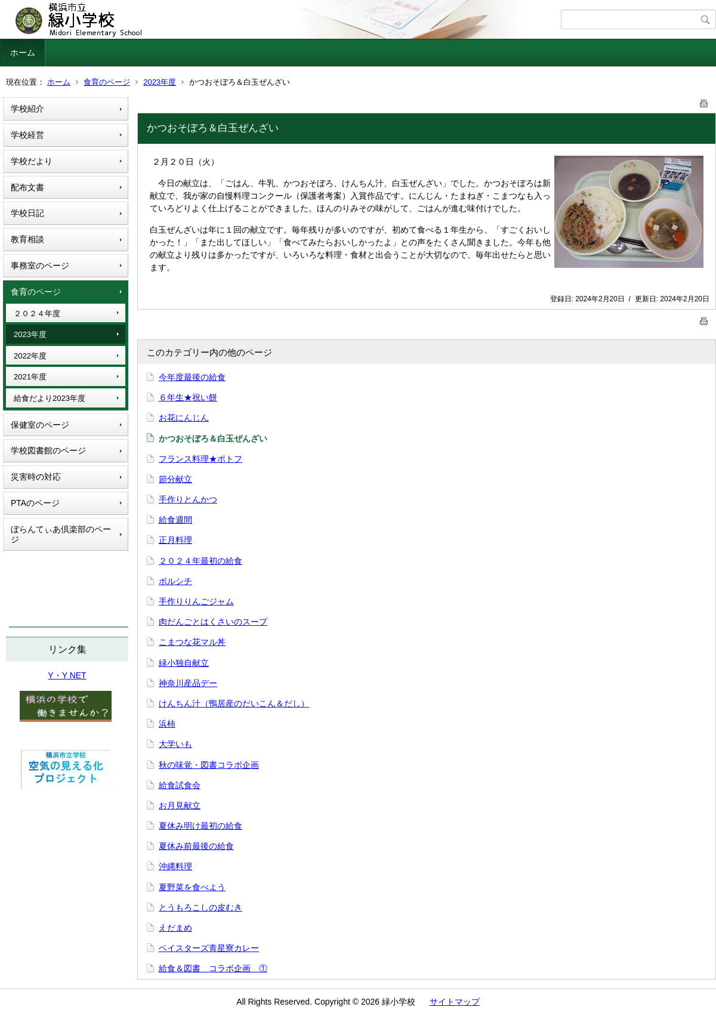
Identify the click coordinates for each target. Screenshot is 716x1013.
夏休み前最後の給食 (196, 846)
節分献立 (175, 479)
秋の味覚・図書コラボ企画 (209, 765)
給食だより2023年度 (49, 398)
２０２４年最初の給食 (200, 561)
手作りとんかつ (188, 499)
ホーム (22, 52)
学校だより (32, 161)
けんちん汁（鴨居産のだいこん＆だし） (234, 703)
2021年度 (30, 376)
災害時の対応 (36, 476)
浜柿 (167, 723)
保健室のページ (40, 425)
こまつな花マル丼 (192, 642)
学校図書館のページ (48, 450)
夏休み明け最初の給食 (200, 825)
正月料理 (175, 540)
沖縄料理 (175, 866)
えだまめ (175, 927)
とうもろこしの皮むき (200, 907)
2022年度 (30, 355)
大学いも (175, 744)
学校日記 (27, 213)
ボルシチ (175, 581)
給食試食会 (179, 785)
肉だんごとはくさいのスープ (213, 621)
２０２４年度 (37, 313)
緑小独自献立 (184, 663)
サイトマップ (455, 1001)
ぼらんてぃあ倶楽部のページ (61, 534)
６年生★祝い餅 (188, 397)
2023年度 (159, 82)
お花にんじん (184, 417)
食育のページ (107, 82)
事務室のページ (40, 265)
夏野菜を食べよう (192, 887)
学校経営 (27, 135)
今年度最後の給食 (192, 377)
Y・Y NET (67, 675)
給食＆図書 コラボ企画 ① (213, 968)
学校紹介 (27, 108)
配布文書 (27, 187)
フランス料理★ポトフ (200, 459)
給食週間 (175, 519)
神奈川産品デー (188, 683)
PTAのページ (35, 503)
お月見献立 (179, 805)
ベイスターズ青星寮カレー (209, 948)
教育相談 (27, 239)
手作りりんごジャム (196, 601)
